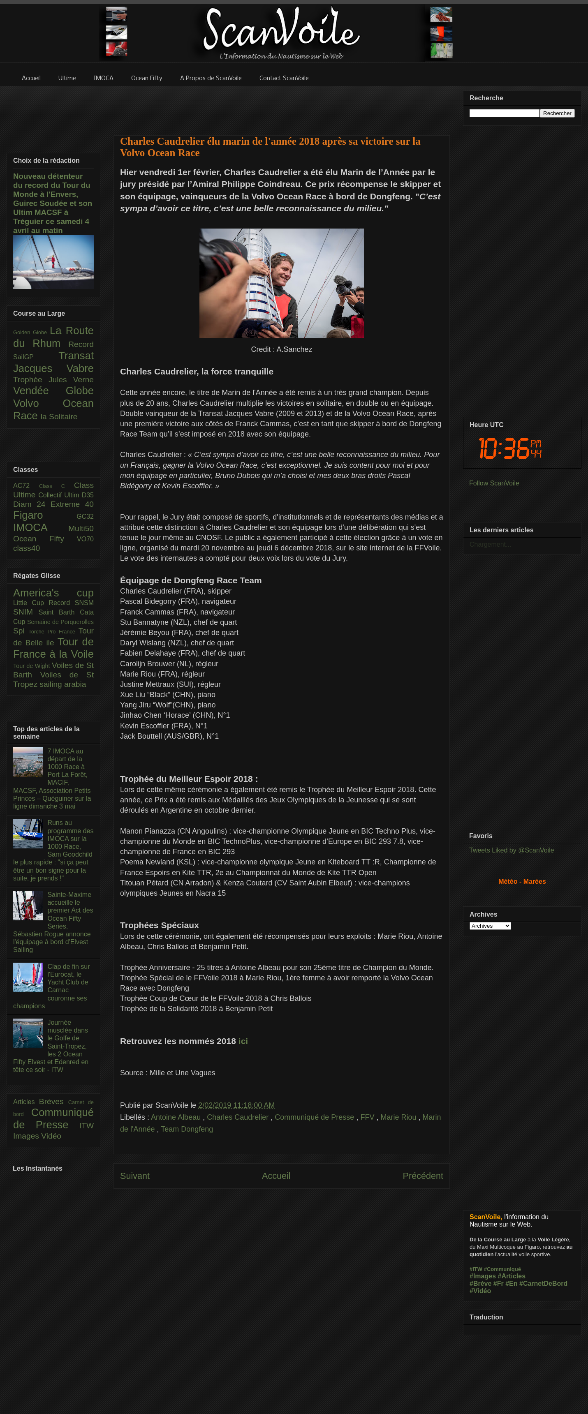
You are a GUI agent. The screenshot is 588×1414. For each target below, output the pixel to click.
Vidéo (51, 1136)
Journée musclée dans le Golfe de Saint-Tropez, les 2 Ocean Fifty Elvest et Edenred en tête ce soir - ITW (50, 1046)
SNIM (26, 612)
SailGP (35, 357)
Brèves (53, 1101)
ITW (86, 1125)
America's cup (53, 592)
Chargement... (490, 544)
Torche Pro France (53, 631)
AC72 (26, 485)
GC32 (85, 516)
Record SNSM (71, 602)
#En (511, 1283)
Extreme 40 (72, 504)
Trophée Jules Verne (53, 379)
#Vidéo (480, 1290)
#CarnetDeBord (543, 1283)
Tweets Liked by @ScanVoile (511, 850)
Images (27, 1136)
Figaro (44, 515)
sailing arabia (62, 684)
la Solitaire (59, 416)
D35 (88, 495)
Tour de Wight (32, 666)
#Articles (512, 1276)
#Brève (480, 1283)
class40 (26, 548)
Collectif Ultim (59, 495)
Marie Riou (399, 1117)
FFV (368, 1117)
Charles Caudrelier (239, 1117)
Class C (56, 486)
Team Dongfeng (187, 1129)
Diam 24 (32, 504)
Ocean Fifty (45, 538)
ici (243, 1041)
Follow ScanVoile (494, 483)
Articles (26, 1101)
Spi (20, 630)
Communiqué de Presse (315, 1117)
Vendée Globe (53, 390)
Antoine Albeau (177, 1117)
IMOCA (40, 527)
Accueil (276, 1176)
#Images (483, 1276)
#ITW (476, 1269)
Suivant (135, 1176)
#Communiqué (502, 1269)
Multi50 (81, 528)
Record (81, 344)
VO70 (85, 539)
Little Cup (31, 602)
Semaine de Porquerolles (60, 622)
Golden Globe (31, 332)
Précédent (423, 1176)
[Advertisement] (281, 105)
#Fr (498, 1283)
